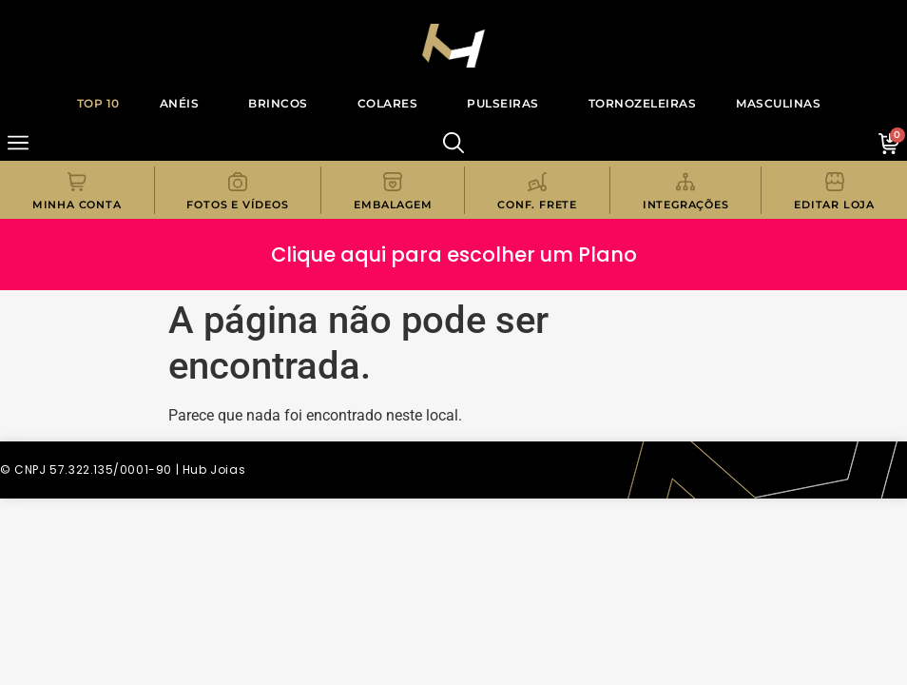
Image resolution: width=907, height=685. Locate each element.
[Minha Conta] (77, 181)
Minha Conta (77, 204)
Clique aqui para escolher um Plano (454, 254)
